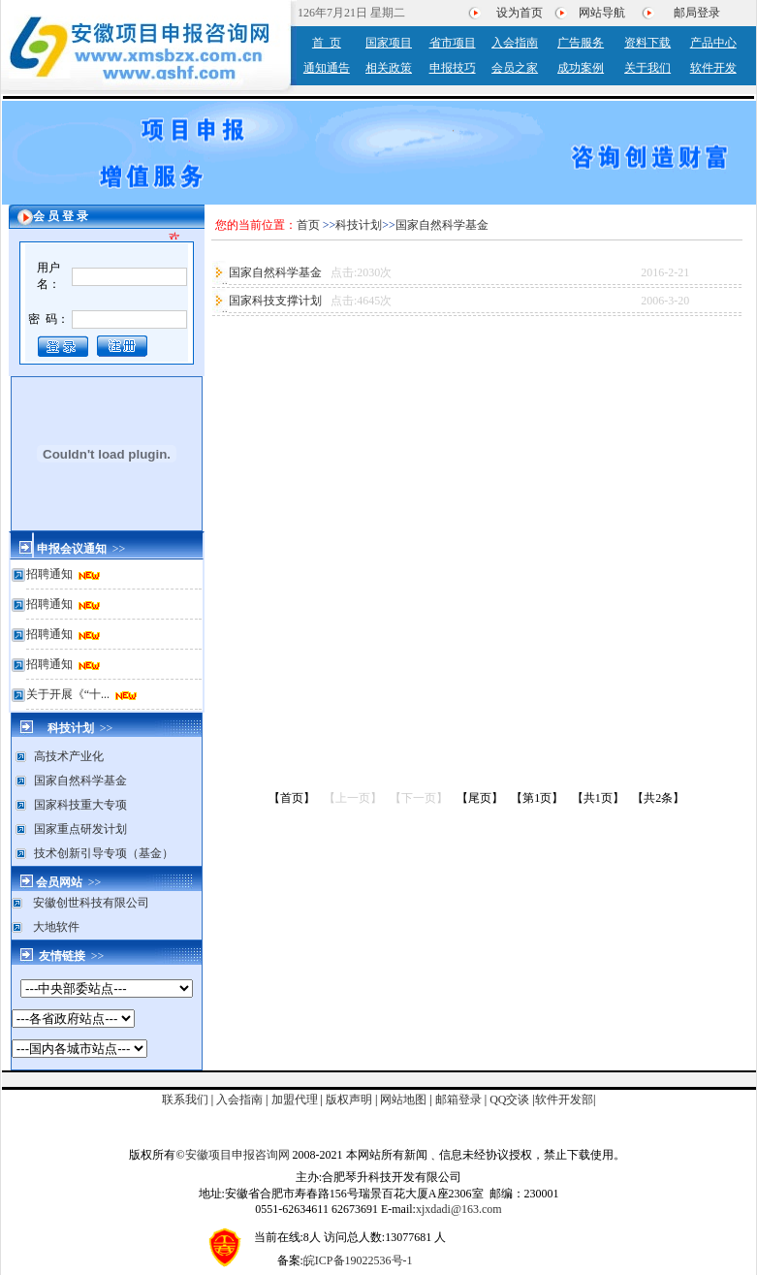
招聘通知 (51, 574)
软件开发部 (564, 1099)
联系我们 (185, 1099)
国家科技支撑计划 (277, 300)
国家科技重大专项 (80, 805)
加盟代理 (294, 1099)
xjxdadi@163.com (459, 1209)
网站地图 (403, 1099)
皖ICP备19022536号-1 (358, 1260)
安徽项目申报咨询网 (237, 1155)
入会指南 (239, 1099)
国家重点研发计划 (80, 829)
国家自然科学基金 (80, 780)
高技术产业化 (69, 756)
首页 (308, 225)
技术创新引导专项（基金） (103, 853)
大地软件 (56, 927)
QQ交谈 (509, 1099)
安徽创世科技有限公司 (91, 902)
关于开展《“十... (69, 694)
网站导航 (602, 12)
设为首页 (519, 12)
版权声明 (349, 1099)
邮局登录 (697, 12)
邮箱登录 (458, 1099)
